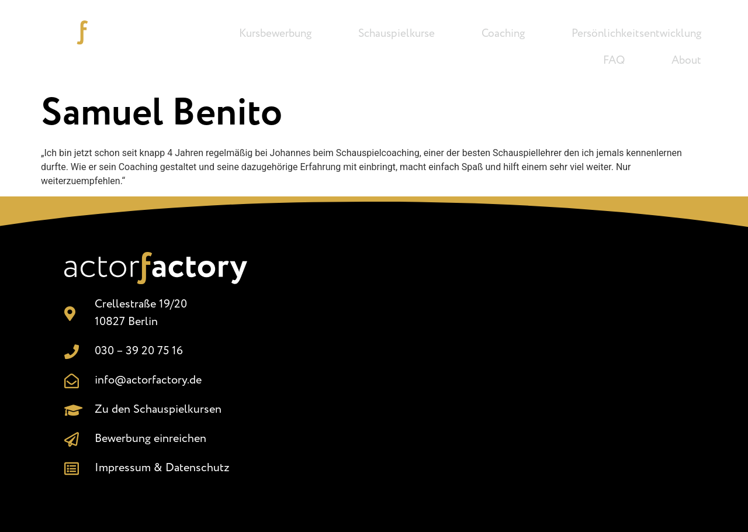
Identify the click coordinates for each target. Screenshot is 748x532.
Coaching (503, 34)
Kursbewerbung (275, 34)
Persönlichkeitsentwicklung (636, 34)
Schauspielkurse (396, 34)
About (686, 61)
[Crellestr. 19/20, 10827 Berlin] (483, 363)
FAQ (614, 61)
